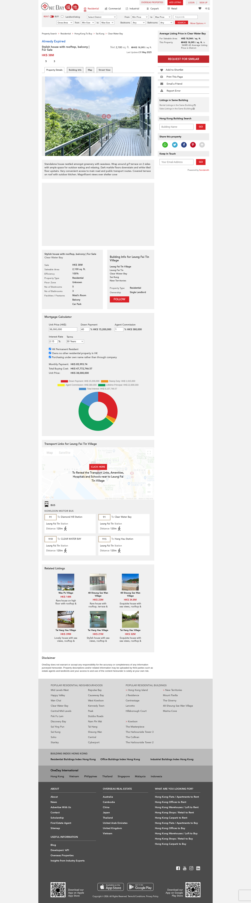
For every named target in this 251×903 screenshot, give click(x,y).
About (54, 797)
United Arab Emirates (115, 823)
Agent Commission (125, 324)
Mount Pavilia (170, 695)
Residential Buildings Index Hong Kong (73, 759)
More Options (198, 23)
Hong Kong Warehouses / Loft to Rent (177, 807)
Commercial (113, 9)
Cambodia (109, 802)
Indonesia (156, 776)
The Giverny (169, 700)
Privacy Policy (152, 896)
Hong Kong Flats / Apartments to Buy (176, 823)
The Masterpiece (135, 726)
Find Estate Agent (61, 823)
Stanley (55, 742)
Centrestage (132, 700)
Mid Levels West (60, 690)
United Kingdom (112, 828)
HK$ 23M (98, 599)
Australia (108, 797)
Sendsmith (204, 170)
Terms (70, 337)
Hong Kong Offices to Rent (170, 802)
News (54, 802)
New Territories (172, 690)
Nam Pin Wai (95, 721)
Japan (106, 812)
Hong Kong (57, 776)
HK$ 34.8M (130, 599)
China (106, 807)
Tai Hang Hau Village (66, 630)
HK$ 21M (98, 634)
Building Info (75, 70)
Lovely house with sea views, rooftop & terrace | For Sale (65, 641)
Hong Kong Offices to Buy (170, 828)
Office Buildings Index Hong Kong (120, 759)
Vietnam (74, 776)
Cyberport (94, 742)
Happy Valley (58, 695)
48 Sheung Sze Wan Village (98, 594)
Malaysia (140, 776)
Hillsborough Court (136, 711)
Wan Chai (56, 700)
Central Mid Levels (61, 711)
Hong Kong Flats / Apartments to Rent (177, 797)
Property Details (54, 70)
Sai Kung (55, 732)
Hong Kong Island (137, 690)
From (127, 17)
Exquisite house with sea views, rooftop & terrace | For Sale (130, 606)
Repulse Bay (95, 690)
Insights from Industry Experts (68, 860)
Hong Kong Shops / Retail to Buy (174, 838)
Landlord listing (73, 17)
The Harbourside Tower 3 (140, 732)
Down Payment (89, 324)
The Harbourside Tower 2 (140, 742)
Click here (98, 467)
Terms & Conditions (136, 896)
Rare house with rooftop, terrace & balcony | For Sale (98, 606)
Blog (53, 845)
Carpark (153, 9)
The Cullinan (132, 737)
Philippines (90, 776)
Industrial (132, 9)
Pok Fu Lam (57, 716)
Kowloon (132, 721)
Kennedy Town (96, 705)
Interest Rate (56, 336)
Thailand (107, 776)
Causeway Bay (96, 695)
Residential (91, 9)
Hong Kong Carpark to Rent (171, 817)
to (151, 17)
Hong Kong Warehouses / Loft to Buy (176, 833)
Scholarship (57, 817)
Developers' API (60, 850)
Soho (53, 737)
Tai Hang (92, 726)
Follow (119, 299)
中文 (207, 8)
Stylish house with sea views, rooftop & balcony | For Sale (98, 641)
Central (92, 737)
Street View (105, 70)
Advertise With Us (61, 807)
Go (201, 126)
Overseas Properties (152, 2)
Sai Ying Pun (57, 726)
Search (182, 22)
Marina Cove (170, 711)
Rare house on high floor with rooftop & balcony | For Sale (65, 603)
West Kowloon (96, 700)
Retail (172, 9)
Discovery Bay (58, 721)
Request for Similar (183, 59)
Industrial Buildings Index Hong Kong (171, 759)
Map (90, 70)
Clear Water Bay (59, 705)
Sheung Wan (95, 732)
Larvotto (130, 705)
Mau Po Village (66, 592)
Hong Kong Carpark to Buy (170, 844)
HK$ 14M (65, 596)
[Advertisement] (98, 212)
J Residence (132, 695)
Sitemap (55, 828)
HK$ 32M (130, 634)
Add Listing (175, 2)
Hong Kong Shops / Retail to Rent (174, 812)
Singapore (124, 776)
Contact (55, 812)
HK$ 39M (65, 634)
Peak (90, 711)
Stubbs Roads (95, 716)
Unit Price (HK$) (57, 324)
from (77, 22)
